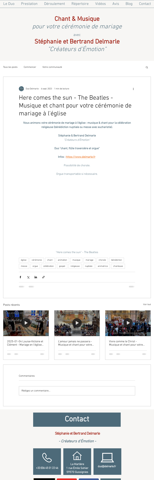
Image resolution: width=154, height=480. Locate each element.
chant (49, 260)
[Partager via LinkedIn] (35, 277)
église (23, 260)
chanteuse (118, 266)
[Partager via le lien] (43, 277)
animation (62, 260)
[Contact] (77, 420)
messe (24, 266)
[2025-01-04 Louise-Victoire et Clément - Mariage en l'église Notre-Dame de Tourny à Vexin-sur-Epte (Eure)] (26, 323)
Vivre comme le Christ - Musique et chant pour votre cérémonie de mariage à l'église (128, 343)
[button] (146, 67)
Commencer (30, 67)
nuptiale (88, 266)
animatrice (103, 266)
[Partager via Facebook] (20, 277)
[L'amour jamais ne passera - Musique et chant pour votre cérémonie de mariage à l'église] (77, 323)
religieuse (75, 266)
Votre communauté (52, 67)
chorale (102, 260)
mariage (89, 260)
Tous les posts (10, 67)
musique (76, 260)
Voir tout (147, 304)
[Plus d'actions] (133, 89)
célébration (48, 266)
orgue (35, 266)
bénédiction (116, 260)
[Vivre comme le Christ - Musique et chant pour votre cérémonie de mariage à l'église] (128, 323)
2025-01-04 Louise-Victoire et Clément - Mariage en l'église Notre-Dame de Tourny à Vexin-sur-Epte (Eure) (25, 343)
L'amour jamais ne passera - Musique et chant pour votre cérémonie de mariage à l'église (77, 343)
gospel (62, 266)
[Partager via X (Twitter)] (28, 277)
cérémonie (37, 260)
